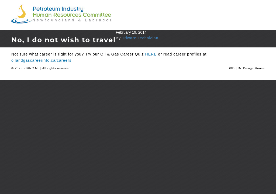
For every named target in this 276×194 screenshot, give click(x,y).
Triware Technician (140, 38)
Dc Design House (251, 68)
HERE (151, 54)
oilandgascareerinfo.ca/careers (41, 60)
